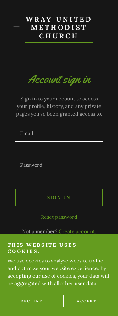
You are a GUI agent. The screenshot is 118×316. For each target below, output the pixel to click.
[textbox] (59, 133)
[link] (59, 29)
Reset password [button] (59, 217)
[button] (17, 29)
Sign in (59, 197)
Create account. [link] (77, 231)
